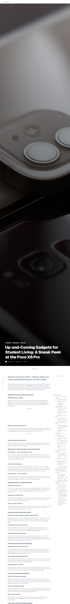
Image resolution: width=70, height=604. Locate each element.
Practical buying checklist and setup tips (60, 502)
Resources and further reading (60, 508)
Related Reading (60, 524)
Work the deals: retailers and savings (62, 476)
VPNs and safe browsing (61, 468)
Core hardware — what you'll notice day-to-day (62, 429)
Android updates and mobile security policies (17, 555)
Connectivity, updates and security (61, 461)
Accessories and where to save (62, 478)
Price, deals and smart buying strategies (60, 470)
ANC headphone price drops (21, 473)
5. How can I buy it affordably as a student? (62, 522)
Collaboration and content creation (61, 450)
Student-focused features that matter (60, 443)
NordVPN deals (23, 600)
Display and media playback (62, 430)
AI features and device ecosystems (33, 532)
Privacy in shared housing (61, 485)
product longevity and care (28, 493)
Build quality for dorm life (61, 437)
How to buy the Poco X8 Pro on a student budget (62, 473)
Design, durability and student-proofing (60, 435)
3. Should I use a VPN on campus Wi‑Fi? (62, 517)
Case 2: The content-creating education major (62, 497)
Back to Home (6, 1)
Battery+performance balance (62, 460)
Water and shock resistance (62, 440)
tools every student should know (24, 563)
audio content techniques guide (35, 541)
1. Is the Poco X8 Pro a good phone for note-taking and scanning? (63, 511)
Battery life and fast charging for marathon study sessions (62, 445)
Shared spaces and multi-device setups (61, 483)
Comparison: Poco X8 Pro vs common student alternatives (60, 489)
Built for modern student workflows (61, 421)
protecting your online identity (33, 592)
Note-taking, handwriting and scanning (62, 458)
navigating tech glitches (39, 572)
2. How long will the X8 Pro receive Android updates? (62, 514)
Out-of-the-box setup (61, 505)
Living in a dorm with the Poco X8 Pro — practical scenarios (61, 481)
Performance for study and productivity (60, 453)
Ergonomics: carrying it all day (62, 439)
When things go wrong (61, 507)
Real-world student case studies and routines (61, 492)
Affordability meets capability (62, 418)
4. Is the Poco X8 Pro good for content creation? (63, 519)
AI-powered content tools (15, 433)
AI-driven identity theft (32, 446)
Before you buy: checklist (61, 504)
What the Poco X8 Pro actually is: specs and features (61, 426)
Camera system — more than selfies (62, 433)
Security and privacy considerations (61, 424)
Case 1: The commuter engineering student (61, 494)
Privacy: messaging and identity (61, 466)
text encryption (45, 590)
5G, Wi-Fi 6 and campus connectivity (61, 464)
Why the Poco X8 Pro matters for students (61, 417)
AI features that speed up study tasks (61, 448)
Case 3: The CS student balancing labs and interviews (62, 499)
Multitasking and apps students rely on (61, 456)
